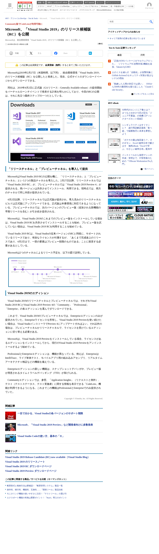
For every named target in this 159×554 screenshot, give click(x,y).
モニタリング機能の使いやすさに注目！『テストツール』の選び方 (37, 493)
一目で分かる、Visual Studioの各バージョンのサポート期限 (50, 413)
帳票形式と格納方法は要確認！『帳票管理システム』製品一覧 (35, 486)
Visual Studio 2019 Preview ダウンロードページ (30, 471)
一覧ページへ (148, 169)
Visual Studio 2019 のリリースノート (25, 461)
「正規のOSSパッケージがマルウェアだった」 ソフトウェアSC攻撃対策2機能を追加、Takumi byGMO (132, 64)
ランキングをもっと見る (144, 94)
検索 (151, 21)
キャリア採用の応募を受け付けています (127, 38)
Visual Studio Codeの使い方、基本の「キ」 (41, 436)
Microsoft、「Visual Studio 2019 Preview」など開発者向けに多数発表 (55, 424)
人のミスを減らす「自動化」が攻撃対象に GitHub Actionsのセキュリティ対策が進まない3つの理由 (133, 75)
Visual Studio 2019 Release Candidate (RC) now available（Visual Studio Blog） (47, 457)
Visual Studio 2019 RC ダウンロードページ (28, 466)
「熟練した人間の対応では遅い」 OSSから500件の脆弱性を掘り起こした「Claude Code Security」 (132, 87)
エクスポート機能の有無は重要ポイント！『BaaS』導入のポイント (37, 497)
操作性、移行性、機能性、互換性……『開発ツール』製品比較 (35, 489)
